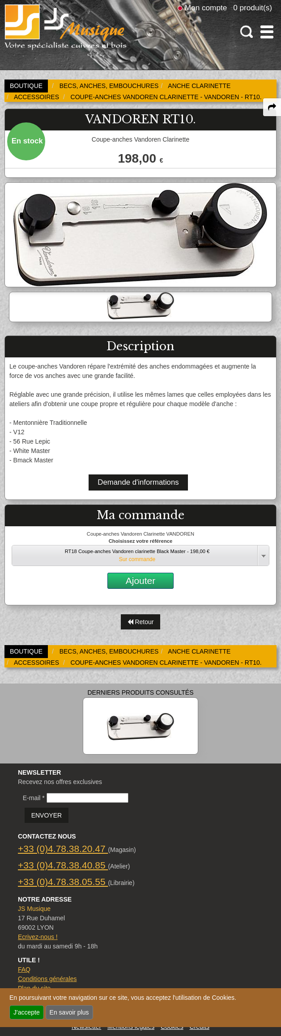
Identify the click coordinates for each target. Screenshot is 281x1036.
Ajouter (141, 580)
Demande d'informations (138, 482)
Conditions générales (47, 978)
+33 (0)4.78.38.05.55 (63, 882)
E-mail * (34, 797)
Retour (141, 621)
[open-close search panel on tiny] (246, 32)
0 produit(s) (252, 7)
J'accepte (26, 1012)
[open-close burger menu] (267, 32)
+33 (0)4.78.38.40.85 (63, 865)
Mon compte (206, 7)
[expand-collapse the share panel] (272, 107)
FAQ (24, 969)
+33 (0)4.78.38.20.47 (63, 848)
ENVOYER (46, 815)
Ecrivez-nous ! (38, 936)
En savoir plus (69, 1012)
